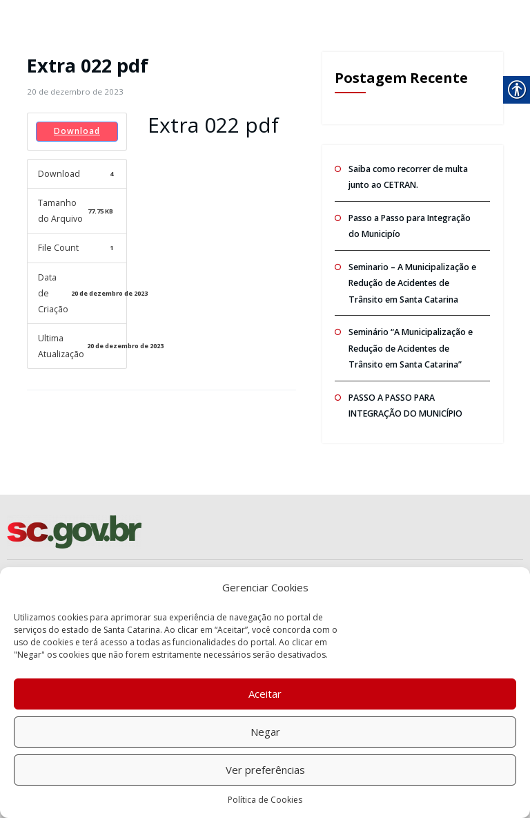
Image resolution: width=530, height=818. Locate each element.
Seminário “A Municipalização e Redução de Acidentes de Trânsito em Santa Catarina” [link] (410, 342)
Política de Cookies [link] (265, 800)
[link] (73, 91)
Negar (265, 732)
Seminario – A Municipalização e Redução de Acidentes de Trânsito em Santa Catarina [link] (412, 279)
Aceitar (265, 694)
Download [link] (77, 131)
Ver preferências (265, 770)
